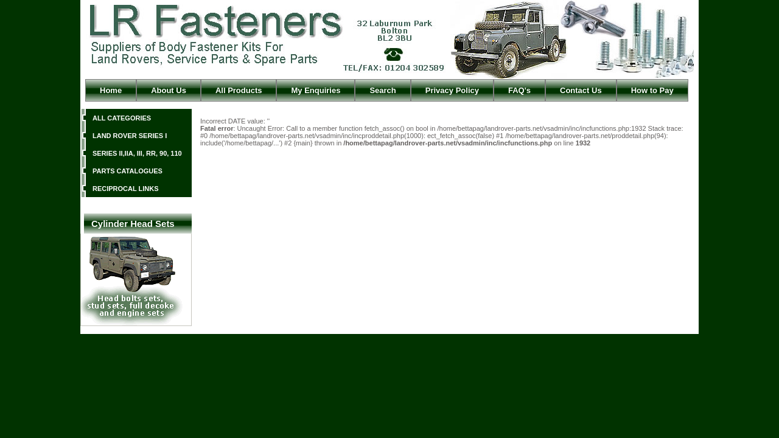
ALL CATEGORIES (122, 118)
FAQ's (519, 90)
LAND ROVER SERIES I (130, 135)
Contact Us (581, 90)
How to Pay (652, 90)
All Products (238, 90)
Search (382, 90)
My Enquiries (315, 90)
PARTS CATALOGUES (127, 171)
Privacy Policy (452, 90)
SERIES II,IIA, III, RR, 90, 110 (137, 153)
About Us (168, 90)
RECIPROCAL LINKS (126, 188)
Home (111, 90)
